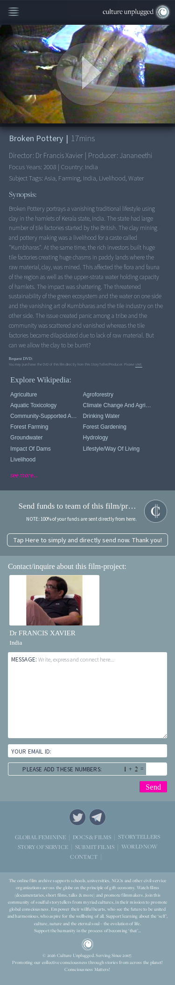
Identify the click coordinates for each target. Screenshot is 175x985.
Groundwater (26, 437)
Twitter (77, 817)
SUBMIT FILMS (94, 846)
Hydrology (95, 437)
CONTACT (84, 856)
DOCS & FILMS (92, 836)
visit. (138, 364)
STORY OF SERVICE (43, 846)
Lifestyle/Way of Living (111, 449)
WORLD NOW (139, 846)
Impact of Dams (30, 449)
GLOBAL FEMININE (40, 836)
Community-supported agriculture (45, 416)
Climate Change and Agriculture (118, 405)
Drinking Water (101, 416)
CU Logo (88, 944)
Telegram (97, 817)
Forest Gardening (104, 427)
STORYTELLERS (139, 837)
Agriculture (23, 394)
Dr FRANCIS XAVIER (42, 633)
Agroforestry (98, 394)
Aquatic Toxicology (33, 405)
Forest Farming (29, 427)
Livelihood (22, 459)
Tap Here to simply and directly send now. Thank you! (87, 540)
